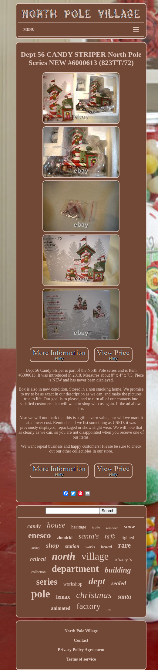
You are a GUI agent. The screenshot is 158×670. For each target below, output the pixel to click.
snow (129, 526)
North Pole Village (81, 631)
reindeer (112, 528)
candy (34, 526)
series (46, 581)
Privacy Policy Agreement (81, 650)
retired (38, 558)
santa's (89, 536)
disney (36, 547)
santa (124, 596)
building (118, 570)
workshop (72, 583)
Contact (81, 640)
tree (109, 609)
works (90, 547)
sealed (118, 583)
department (75, 568)
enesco (39, 535)
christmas (94, 595)
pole (40, 594)
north (64, 556)
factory (88, 606)
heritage (78, 527)
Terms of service (81, 659)
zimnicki (64, 537)
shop (52, 545)
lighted (128, 537)
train (96, 527)
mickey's (123, 560)
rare (124, 545)
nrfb (110, 536)
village (95, 556)
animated (60, 608)
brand (106, 546)
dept (97, 581)
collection (38, 572)
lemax (63, 597)
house (56, 525)
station (72, 546)
